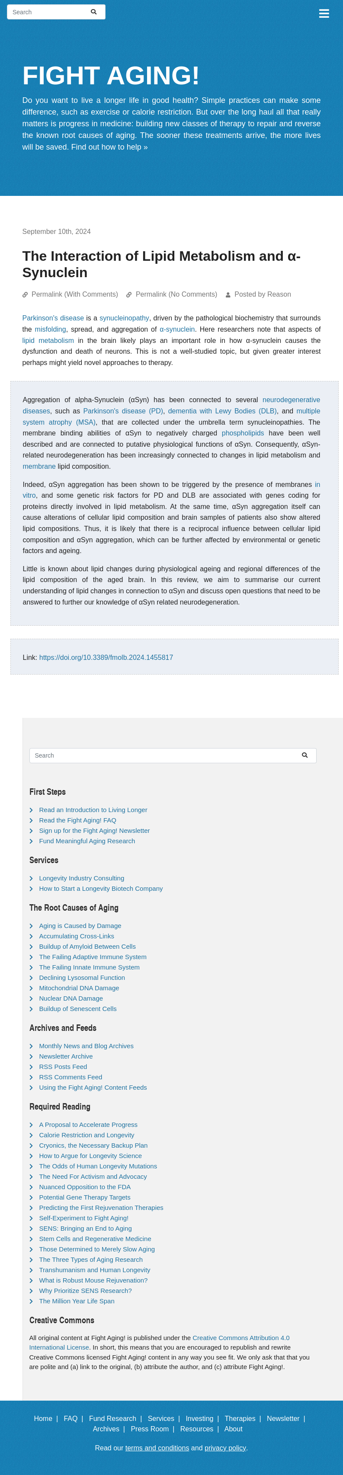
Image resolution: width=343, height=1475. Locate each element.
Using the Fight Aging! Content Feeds (93, 1087)
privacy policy (225, 1448)
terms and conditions (157, 1448)
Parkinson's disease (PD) (123, 411)
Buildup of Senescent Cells (78, 1008)
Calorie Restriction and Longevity (87, 1135)
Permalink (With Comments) (75, 294)
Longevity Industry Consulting (82, 878)
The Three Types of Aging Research (91, 1259)
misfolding (50, 329)
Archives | (111, 1429)
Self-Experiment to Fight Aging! (84, 1218)
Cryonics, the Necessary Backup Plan (93, 1145)
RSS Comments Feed (71, 1077)
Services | (166, 1418)
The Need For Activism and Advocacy (93, 1176)
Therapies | (245, 1418)
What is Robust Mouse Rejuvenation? (93, 1280)
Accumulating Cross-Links (76, 936)
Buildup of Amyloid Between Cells (87, 946)
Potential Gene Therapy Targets (85, 1197)
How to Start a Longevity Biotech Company (101, 888)
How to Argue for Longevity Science (90, 1155)
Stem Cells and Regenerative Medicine (95, 1238)
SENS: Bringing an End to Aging (85, 1228)
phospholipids (243, 433)
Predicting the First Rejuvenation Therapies (101, 1207)
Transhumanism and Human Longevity (95, 1269)
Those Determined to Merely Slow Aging (97, 1249)
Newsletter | (288, 1418)
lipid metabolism (48, 340)
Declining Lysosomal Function (82, 977)
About (237, 1429)
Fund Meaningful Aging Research (87, 841)
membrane (39, 466)
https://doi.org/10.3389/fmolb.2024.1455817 (106, 657)
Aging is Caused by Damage (80, 925)
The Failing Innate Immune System (89, 967)
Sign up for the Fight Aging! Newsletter (94, 830)
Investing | (204, 1418)
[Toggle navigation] (324, 12)
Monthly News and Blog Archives (86, 1045)
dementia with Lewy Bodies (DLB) (222, 411)
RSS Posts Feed (63, 1066)
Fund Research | (117, 1418)
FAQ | (75, 1418)
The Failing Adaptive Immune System (93, 956)
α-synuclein (177, 329)
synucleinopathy (124, 318)
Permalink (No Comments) (176, 294)
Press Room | (154, 1429)
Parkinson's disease (53, 318)
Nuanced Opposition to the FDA (85, 1186)
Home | (48, 1418)
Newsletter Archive (66, 1056)
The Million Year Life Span (77, 1301)
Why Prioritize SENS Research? (85, 1290)
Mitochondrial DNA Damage (79, 988)
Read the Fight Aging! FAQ (77, 820)
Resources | (201, 1429)
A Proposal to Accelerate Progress (88, 1124)
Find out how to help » (109, 147)
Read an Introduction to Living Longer (93, 809)
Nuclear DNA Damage (71, 998)
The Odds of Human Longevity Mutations (98, 1166)
